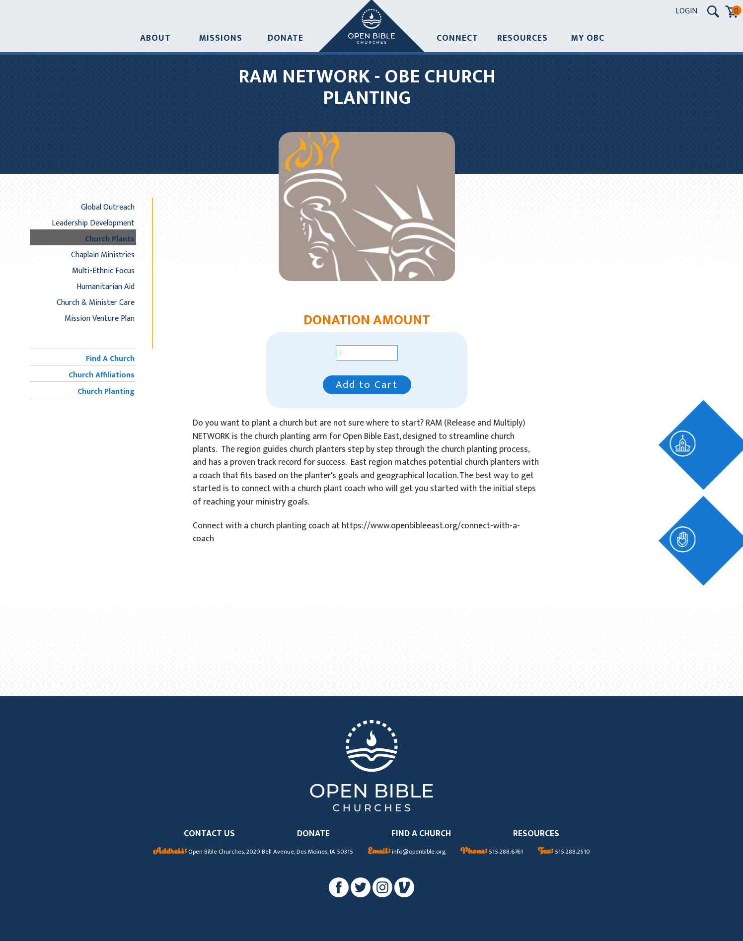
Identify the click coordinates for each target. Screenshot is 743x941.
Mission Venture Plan (100, 318)
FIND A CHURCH (421, 834)
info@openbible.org (407, 852)
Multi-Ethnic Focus (103, 270)
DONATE (313, 834)
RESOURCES (536, 834)
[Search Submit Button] (713, 11)
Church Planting (106, 391)
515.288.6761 (491, 852)
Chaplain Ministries (103, 254)
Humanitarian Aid (105, 286)
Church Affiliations (102, 374)
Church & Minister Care (96, 302)
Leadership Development (93, 223)
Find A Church (110, 358)
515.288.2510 (564, 852)
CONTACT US (209, 834)
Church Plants (110, 238)
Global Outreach (108, 207)
